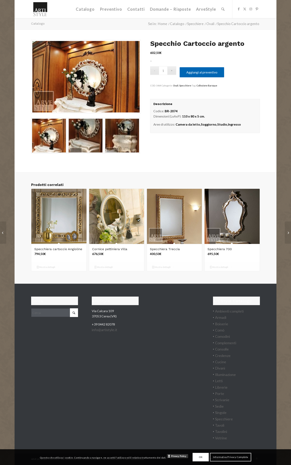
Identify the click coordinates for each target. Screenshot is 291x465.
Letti (219, 381)
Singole (221, 412)
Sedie (219, 406)
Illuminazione (225, 374)
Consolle (222, 349)
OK (201, 457)
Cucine (220, 362)
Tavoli (219, 425)
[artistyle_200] (40, 9)
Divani (220, 368)
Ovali (175, 85)
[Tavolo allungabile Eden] (3, 232)
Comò (219, 330)
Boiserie (221, 324)
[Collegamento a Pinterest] (257, 9)
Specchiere (185, 85)
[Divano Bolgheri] (288, 232)
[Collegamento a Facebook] (239, 9)
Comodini (222, 336)
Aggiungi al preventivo (201, 72)
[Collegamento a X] (245, 9)
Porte (219, 393)
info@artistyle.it (104, 329)
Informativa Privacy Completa (230, 457)
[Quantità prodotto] (163, 70)
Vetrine (221, 438)
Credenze (223, 355)
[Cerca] (223, 9)
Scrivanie (222, 400)
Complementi (225, 343)
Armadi (220, 317)
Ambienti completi (229, 311)
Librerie (221, 387)
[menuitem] (85, 9)
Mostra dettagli (46, 267)
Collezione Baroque (206, 85)
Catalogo (38, 23)
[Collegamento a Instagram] (251, 9)
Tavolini (221, 431)
